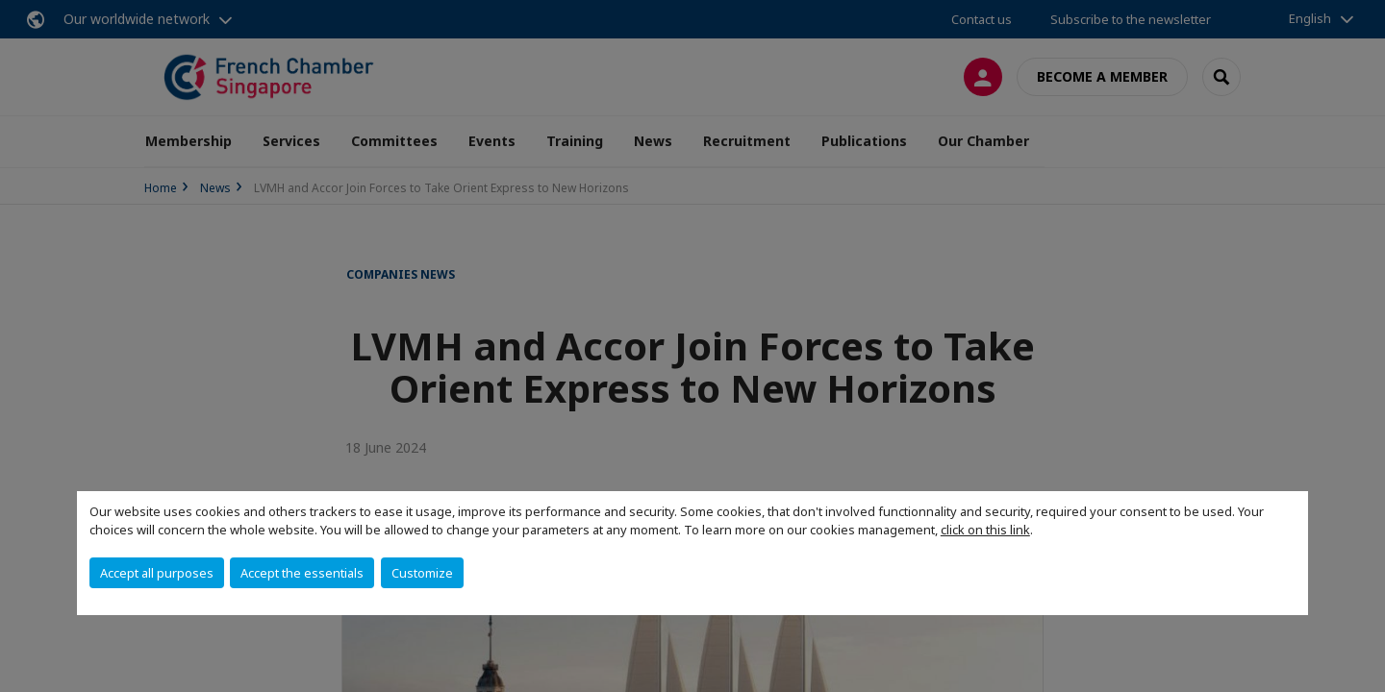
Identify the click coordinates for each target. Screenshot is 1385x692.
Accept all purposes (157, 572)
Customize (422, 572)
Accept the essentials (302, 572)
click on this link (985, 529)
